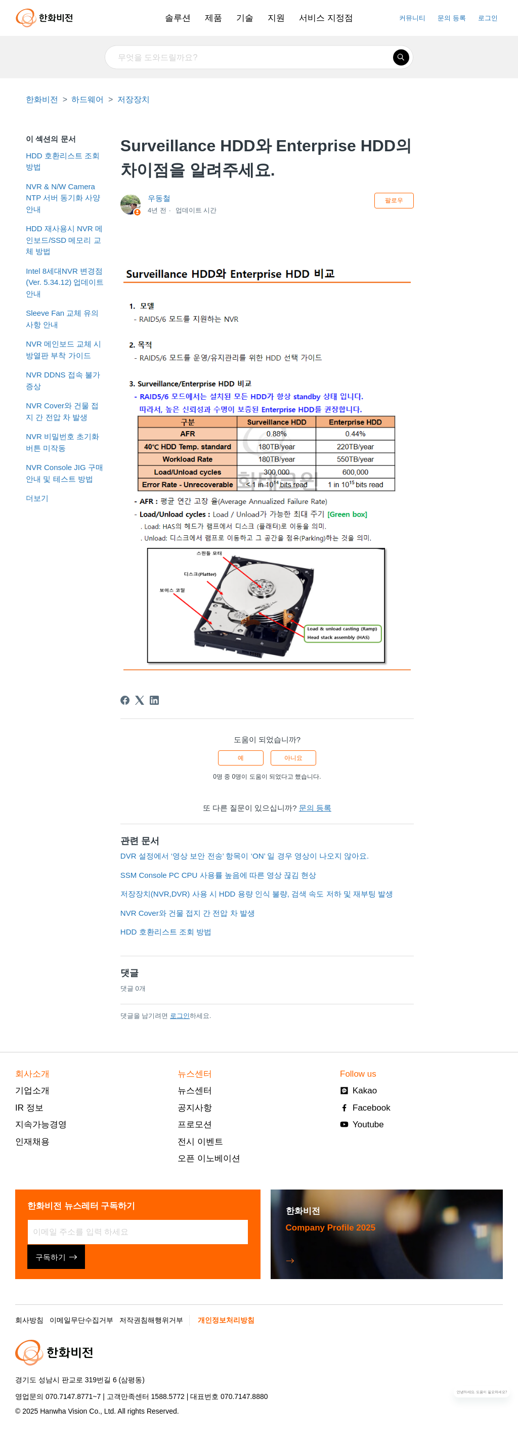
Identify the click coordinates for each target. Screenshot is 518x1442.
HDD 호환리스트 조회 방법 (63, 161)
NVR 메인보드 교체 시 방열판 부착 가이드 (63, 350)
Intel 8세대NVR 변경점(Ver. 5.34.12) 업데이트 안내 (65, 282)
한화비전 (42, 99)
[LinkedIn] (154, 700)
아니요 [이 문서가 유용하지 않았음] (293, 757)
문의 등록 (452, 18)
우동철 (159, 198)
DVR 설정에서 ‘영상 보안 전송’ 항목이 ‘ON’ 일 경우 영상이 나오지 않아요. (244, 856)
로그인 (180, 1016)
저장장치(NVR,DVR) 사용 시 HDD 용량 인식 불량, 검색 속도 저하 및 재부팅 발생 (256, 893)
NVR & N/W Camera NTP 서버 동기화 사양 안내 (63, 198)
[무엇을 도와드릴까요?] (259, 57)
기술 (244, 18)
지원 (276, 18)
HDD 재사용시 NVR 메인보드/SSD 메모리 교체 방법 (64, 240)
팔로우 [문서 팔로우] (394, 200)
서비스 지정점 (326, 18)
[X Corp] (139, 700)
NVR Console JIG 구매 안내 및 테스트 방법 (64, 473)
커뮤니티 (412, 18)
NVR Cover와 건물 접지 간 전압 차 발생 (62, 411)
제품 (213, 18)
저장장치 (133, 99)
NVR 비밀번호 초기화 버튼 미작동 (62, 442)
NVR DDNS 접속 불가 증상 (63, 380)
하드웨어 (87, 99)
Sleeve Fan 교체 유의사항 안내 (62, 319)
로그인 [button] (488, 18)
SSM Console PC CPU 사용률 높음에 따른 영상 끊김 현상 (218, 875)
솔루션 (178, 18)
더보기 (37, 498)
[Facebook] (125, 700)
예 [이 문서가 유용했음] (241, 757)
